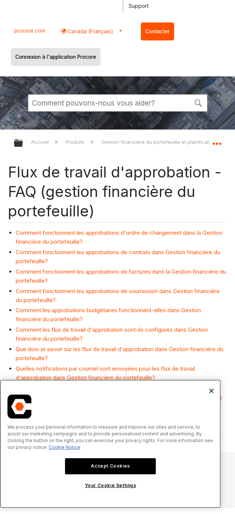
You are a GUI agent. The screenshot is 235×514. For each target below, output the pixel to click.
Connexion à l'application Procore (55, 57)
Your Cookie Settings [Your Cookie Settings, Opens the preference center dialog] (110, 485)
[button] (198, 102)
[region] (110, 444)
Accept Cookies (110, 466)
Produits (75, 142)
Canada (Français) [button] (89, 31)
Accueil (40, 142)
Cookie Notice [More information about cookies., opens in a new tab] (64, 447)
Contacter (157, 31)
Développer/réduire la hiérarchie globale (23, 143)
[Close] (211, 391)
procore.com (29, 31)
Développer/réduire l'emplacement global (216, 141)
